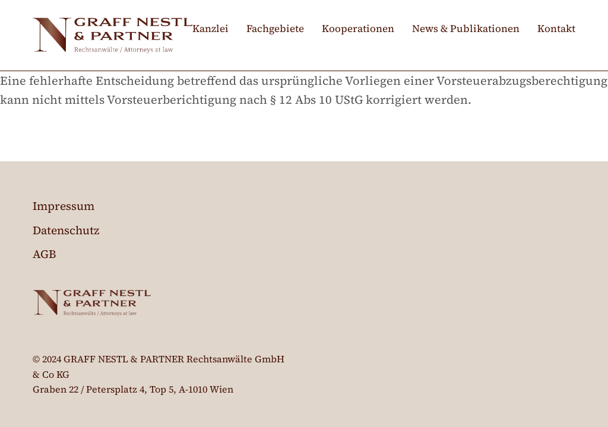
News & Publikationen (466, 28)
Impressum (63, 206)
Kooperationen (358, 28)
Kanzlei (210, 28)
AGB (44, 254)
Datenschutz (66, 230)
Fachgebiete (275, 28)
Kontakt (556, 28)
